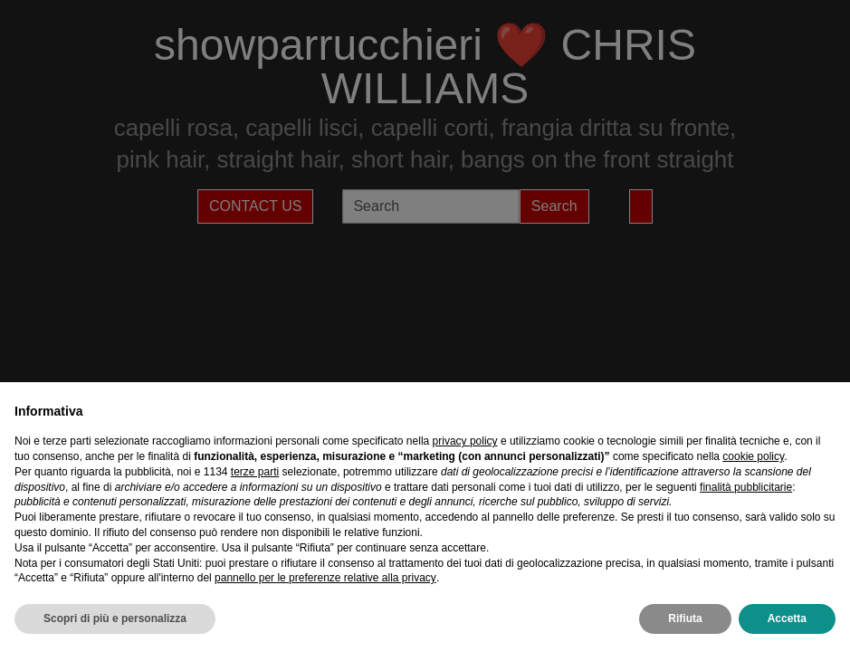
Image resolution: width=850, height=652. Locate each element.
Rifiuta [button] (685, 618)
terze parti (255, 471)
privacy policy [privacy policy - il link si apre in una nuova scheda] (465, 441)
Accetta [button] (787, 618)
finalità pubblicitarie (746, 487)
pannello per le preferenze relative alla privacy (325, 577)
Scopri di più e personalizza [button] (114, 618)
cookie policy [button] (753, 456)
